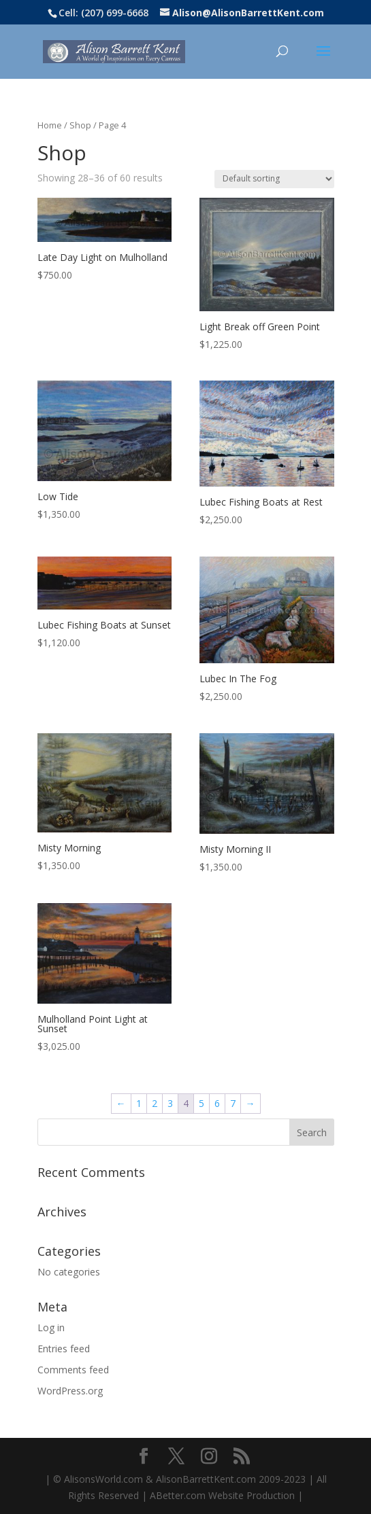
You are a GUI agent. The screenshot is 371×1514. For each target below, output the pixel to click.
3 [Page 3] (170, 1103)
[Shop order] (274, 179)
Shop (80, 125)
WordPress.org (70, 1390)
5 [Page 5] (201, 1103)
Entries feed (63, 1348)
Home (49, 125)
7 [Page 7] (233, 1103)
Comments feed (73, 1369)
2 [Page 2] (154, 1103)
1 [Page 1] (139, 1103)
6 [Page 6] (217, 1103)
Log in (51, 1327)
